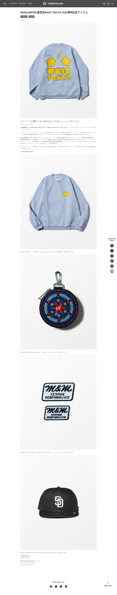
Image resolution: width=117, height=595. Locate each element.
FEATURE (13, 3)
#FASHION (24, 16)
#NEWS (32, 16)
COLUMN (22, 3)
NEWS (30, 3)
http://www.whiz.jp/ (27, 565)
